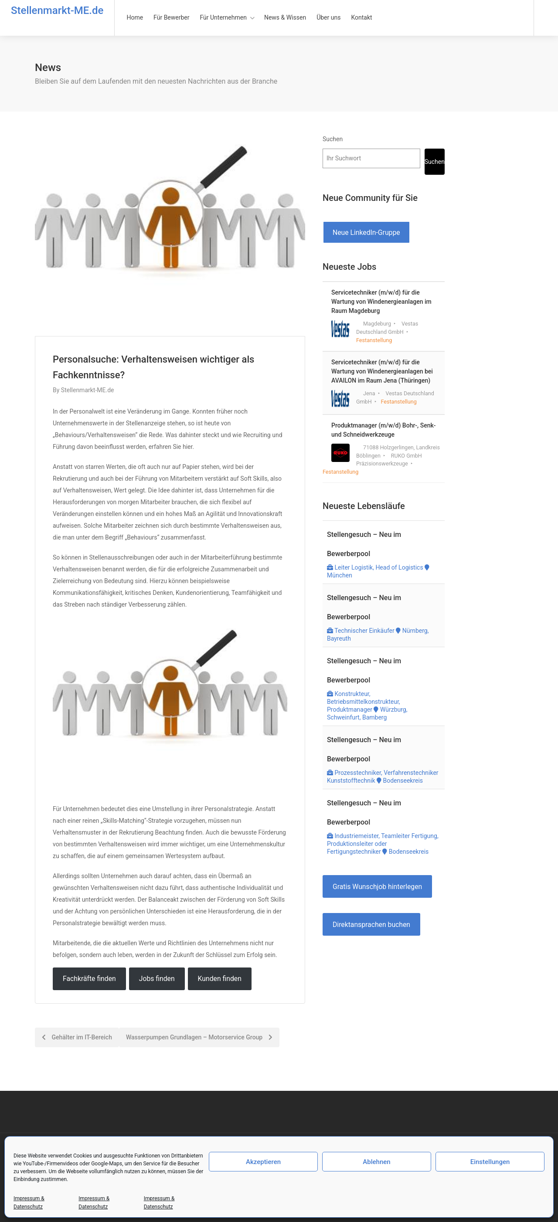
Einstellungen (490, 1162)
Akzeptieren (263, 1162)
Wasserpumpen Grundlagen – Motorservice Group (199, 1037)
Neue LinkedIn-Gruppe (366, 232)
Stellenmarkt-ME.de (57, 10)
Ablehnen (376, 1162)
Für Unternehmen (223, 17)
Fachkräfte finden (89, 978)
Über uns (328, 17)
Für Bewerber (171, 17)
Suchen (333, 139)
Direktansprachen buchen (371, 924)
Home (134, 17)
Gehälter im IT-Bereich (77, 1037)
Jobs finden (157, 978)
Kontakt (361, 17)
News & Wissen (285, 17)
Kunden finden (220, 978)
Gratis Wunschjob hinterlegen (377, 887)
